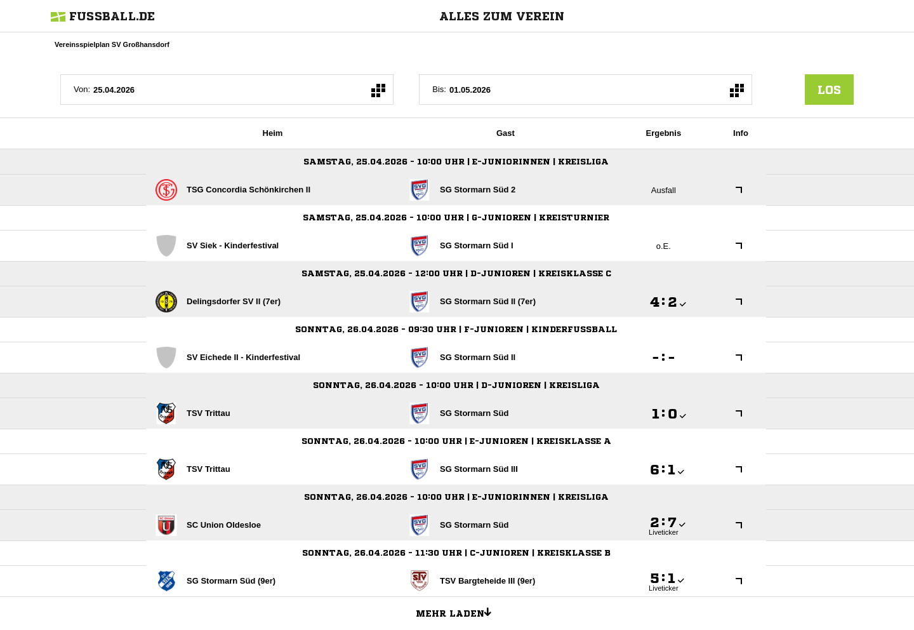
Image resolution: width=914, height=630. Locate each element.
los (829, 89)
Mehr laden (458, 611)
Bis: (439, 89)
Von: (82, 89)
